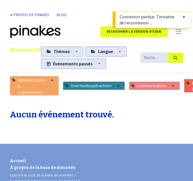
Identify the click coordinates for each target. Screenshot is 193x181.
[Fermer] (184, 17)
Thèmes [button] (59, 51)
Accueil (18, 160)
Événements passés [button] (70, 64)
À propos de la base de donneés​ (42, 167)
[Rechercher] (175, 58)
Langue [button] (102, 51)
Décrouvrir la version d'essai (134, 31)
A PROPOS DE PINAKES (29, 14)
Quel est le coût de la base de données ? (43, 175)
